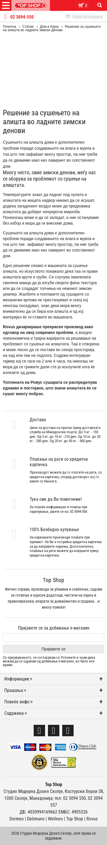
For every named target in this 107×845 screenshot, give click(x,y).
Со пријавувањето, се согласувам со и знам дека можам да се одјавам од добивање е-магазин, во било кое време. (49, 661)
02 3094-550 (22, 17)
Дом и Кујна (49, 26)
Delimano (36, 819)
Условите (68, 657)
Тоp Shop (74, 819)
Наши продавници (87, 16)
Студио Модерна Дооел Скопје (33, 791)
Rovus (92, 819)
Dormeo (16, 819)
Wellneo (55, 819)
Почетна (9, 26)
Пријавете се (54, 649)
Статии (27, 26)
